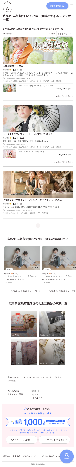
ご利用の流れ (13, 391)
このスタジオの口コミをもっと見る (25, 291)
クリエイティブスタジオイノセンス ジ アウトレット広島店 (32, 200)
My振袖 (49, 457)
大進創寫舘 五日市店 (13, 66)
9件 (21, 204)
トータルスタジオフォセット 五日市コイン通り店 (28, 134)
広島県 (57, 377)
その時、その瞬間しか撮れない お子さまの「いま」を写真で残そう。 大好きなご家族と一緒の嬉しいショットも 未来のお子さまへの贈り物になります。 (38, 74)
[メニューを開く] (71, 6)
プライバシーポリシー (33, 457)
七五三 (35, 395)
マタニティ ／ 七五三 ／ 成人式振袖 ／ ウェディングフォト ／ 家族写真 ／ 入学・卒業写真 (32, 81)
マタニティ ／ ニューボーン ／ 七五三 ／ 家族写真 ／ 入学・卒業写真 (25, 213)
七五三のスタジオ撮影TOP (31, 377)
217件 (22, 138)
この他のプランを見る (62, 96)
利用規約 (16, 457)
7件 (21, 70)
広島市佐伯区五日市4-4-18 (14, 145)
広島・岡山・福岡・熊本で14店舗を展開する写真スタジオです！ (27, 141)
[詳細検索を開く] (67, 456)
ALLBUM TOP (13, 378)
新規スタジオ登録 (15, 395)
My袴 (59, 457)
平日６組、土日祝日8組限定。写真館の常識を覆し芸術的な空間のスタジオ (31, 207)
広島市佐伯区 (12, 381)
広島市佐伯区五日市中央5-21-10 (16, 79)
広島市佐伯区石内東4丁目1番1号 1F (17, 211)
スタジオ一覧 (47, 377)
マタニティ (37, 398)
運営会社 (7, 457)
